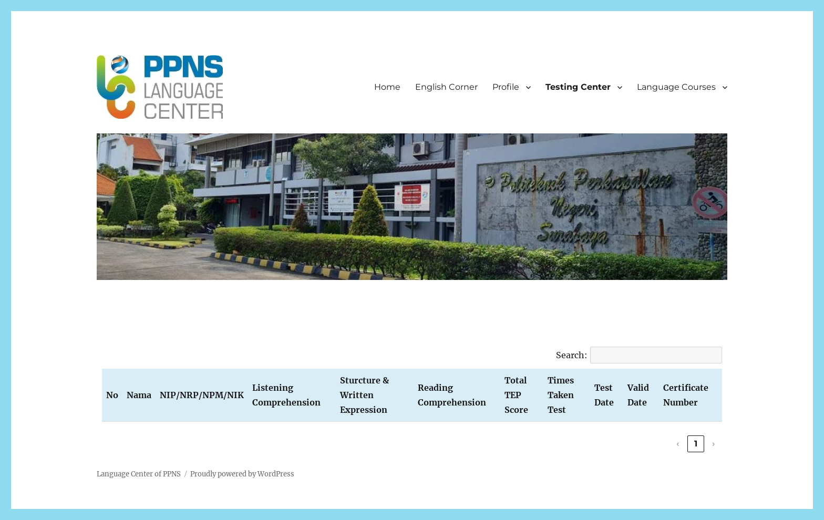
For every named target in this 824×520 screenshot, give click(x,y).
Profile (505, 87)
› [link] (713, 444)
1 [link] (696, 444)
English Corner (446, 87)
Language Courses (676, 87)
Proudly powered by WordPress (242, 474)
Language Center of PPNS (139, 474)
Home (387, 87)
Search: (572, 355)
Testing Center (578, 87)
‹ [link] (677, 444)
